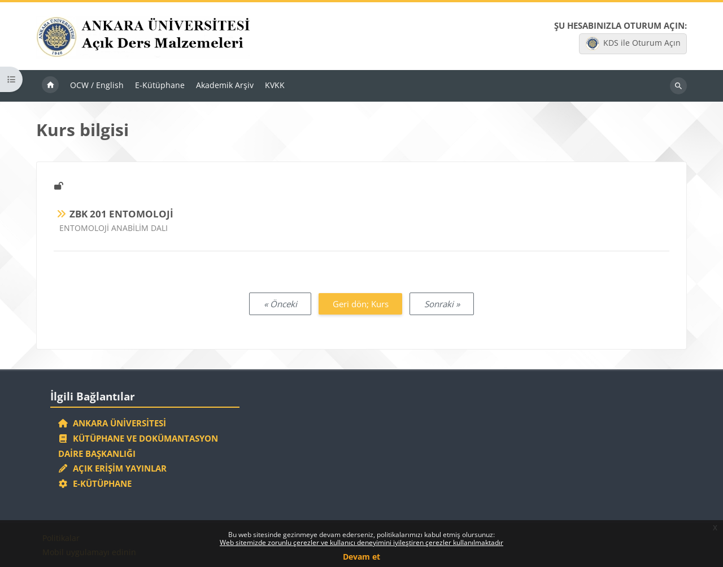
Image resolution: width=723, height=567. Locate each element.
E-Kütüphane (95, 483)
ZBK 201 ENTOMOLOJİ (121, 213)
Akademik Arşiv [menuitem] (225, 85)
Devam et (361, 556)
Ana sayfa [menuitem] (50, 86)
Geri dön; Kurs (361, 303)
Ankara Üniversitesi (112, 423)
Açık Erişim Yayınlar (113, 468)
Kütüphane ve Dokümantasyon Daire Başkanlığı (138, 446)
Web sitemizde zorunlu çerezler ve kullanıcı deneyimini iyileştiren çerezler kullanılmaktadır (361, 542)
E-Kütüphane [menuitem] (160, 85)
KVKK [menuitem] (275, 85)
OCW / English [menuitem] (97, 85)
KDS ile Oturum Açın (633, 43)
